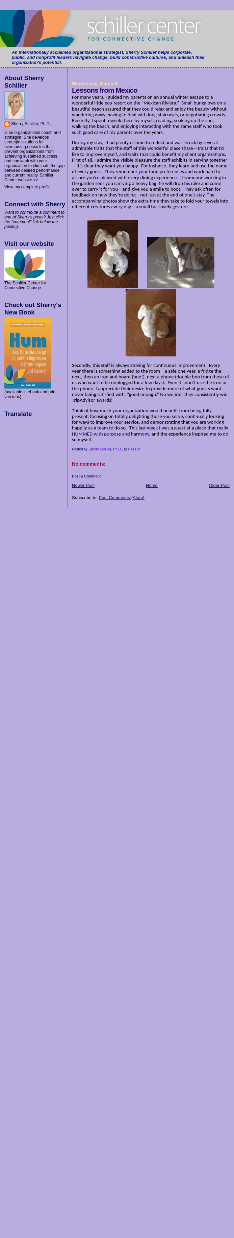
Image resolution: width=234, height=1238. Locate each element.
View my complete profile (27, 187)
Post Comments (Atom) (122, 497)
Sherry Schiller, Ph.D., (31, 123)
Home (152, 485)
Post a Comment (86, 476)
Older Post (219, 485)
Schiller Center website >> (28, 177)
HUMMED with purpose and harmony (110, 434)
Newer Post (83, 485)
